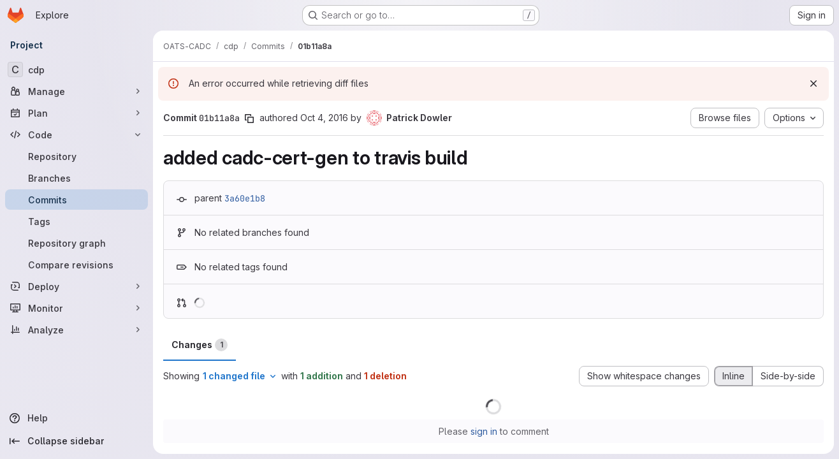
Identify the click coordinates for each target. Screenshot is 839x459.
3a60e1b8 (244, 198)
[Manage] (76, 91)
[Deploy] (76, 286)
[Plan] (76, 113)
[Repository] (76, 156)
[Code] (76, 134)
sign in (484, 431)
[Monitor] (76, 308)
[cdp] (76, 69)
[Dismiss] (813, 83)
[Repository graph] (76, 243)
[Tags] (76, 221)
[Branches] (76, 178)
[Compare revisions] (76, 264)
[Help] (76, 418)
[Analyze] (76, 329)
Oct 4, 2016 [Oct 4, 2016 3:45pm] (324, 117)
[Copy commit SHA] (249, 118)
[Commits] (76, 199)
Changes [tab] (199, 345)
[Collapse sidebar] (76, 441)
